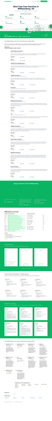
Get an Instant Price (44, 1)
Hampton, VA (14, 397)
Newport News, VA (32, 397)
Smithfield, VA (15, 398)
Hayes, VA (23, 397)
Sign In (38, 1)
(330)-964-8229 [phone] (34, 1)
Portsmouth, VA (6, 398)
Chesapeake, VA (6, 397)
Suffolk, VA (23, 398)
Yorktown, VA (40, 398)
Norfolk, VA (40, 397)
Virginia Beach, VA (32, 398)
